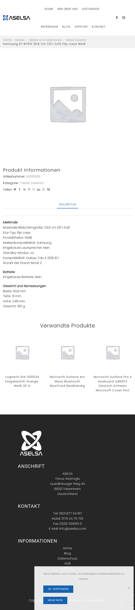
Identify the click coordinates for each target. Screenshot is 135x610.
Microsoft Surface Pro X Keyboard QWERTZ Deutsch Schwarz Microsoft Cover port (113, 383)
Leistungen (91, 9)
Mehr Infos (55, 600)
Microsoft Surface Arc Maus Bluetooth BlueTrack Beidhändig (67, 381)
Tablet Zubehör (76, 40)
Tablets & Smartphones (45, 40)
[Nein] (129, 588)
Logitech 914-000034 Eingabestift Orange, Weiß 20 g (22, 381)
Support (81, 27)
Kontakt (98, 27)
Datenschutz (67, 558)
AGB (67, 563)
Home (49, 9)
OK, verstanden (58, 589)
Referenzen (49, 27)
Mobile (20, 40)
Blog (66, 27)
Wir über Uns (67, 9)
